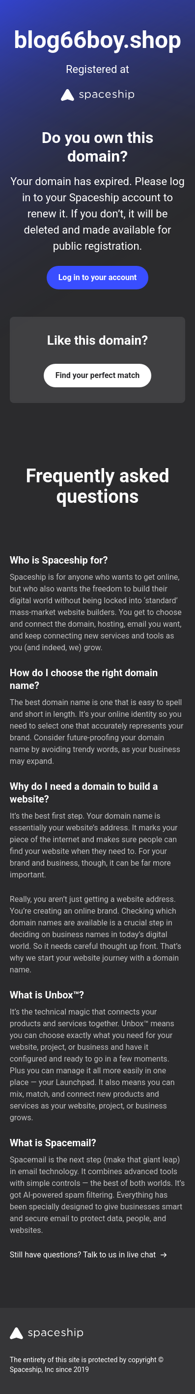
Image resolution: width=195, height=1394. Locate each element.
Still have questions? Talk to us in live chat (88, 1254)
